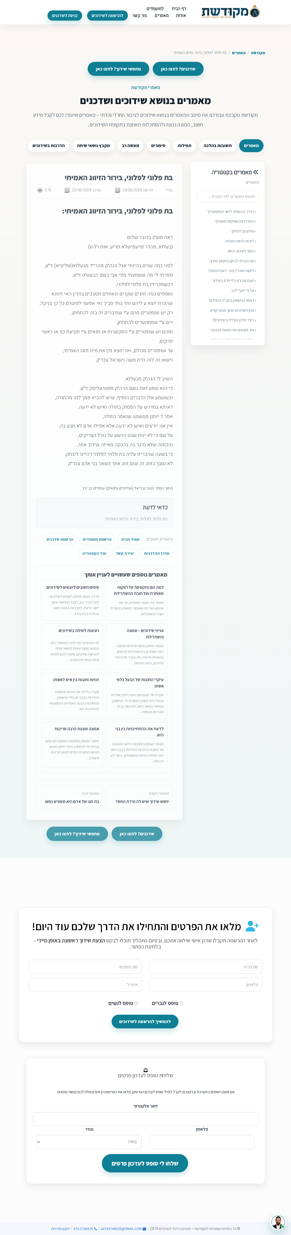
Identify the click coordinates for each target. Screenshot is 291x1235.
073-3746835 (85, 1228)
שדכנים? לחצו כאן (178, 69)
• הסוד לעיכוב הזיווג (241, 256)
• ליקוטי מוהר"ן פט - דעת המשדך (232, 276)
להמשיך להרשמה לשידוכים (145, 1021)
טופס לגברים (167, 1003)
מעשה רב (130, 145)
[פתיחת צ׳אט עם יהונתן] (278, 1222)
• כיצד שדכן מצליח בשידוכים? (234, 325)
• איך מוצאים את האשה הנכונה (233, 335)
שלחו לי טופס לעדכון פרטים (145, 1163)
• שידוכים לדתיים (244, 236)
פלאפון (202, 1129)
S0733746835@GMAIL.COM (123, 1228)
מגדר (89, 1129)
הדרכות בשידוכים (49, 145)
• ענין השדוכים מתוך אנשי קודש (233, 316)
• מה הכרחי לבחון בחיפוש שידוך (232, 266)
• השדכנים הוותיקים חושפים (236, 226)
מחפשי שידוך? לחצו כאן (118, 69)
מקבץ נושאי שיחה (93, 145)
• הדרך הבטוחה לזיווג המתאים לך (231, 217)
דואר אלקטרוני (146, 1106)
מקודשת (258, 52)
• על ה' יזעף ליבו (244, 296)
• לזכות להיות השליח (241, 246)
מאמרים (239, 52)
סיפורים (158, 145)
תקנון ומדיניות (60, 1228)
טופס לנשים (123, 1003)
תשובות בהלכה (218, 145)
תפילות (184, 145)
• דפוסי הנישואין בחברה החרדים (232, 306)
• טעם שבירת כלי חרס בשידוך (234, 286)
